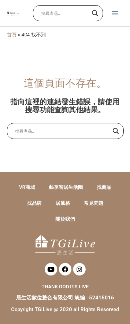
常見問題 (93, 203)
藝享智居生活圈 (66, 187)
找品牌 (34, 203)
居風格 (62, 203)
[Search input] (64, 13)
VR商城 (27, 187)
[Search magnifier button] (95, 13)
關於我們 (65, 219)
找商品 (104, 187)
